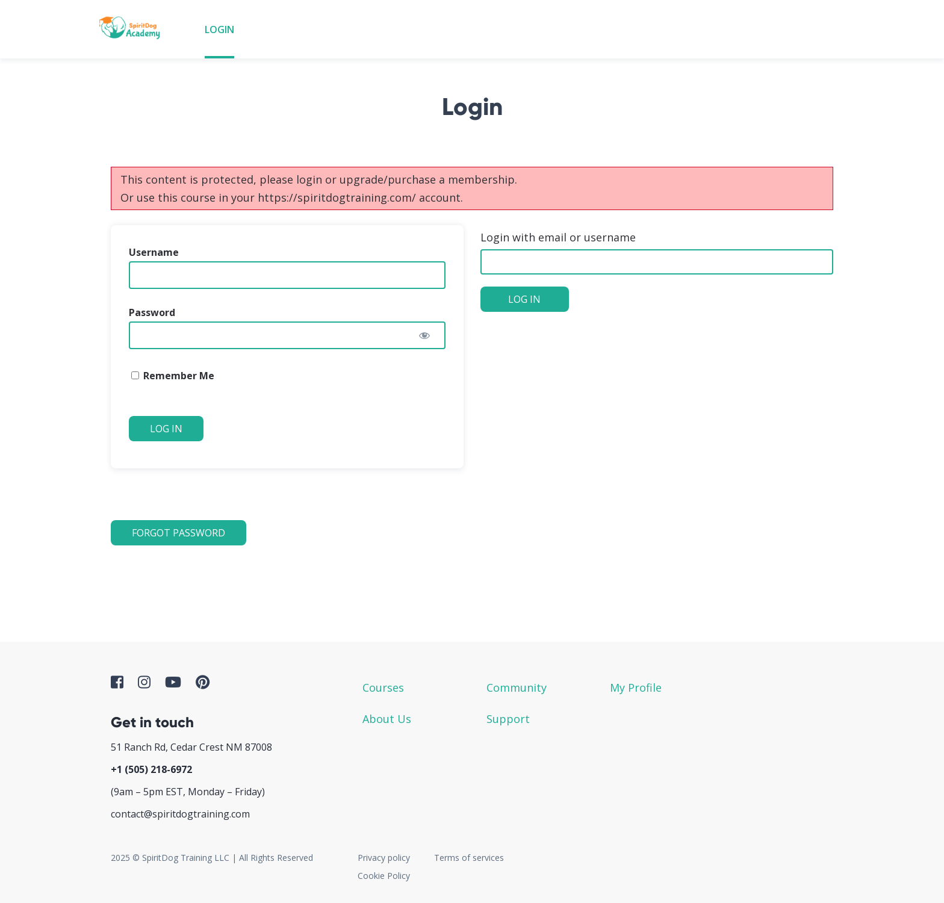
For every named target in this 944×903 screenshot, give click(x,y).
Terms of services (469, 857)
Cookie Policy (384, 875)
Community (516, 687)
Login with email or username (558, 237)
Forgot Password (178, 532)
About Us (386, 719)
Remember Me (172, 375)
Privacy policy (384, 857)
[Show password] (424, 335)
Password (152, 312)
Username (154, 252)
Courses (383, 687)
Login (219, 29)
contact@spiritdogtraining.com (180, 814)
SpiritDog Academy (133, 29)
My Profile (636, 687)
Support (508, 719)
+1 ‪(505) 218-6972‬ (151, 769)
